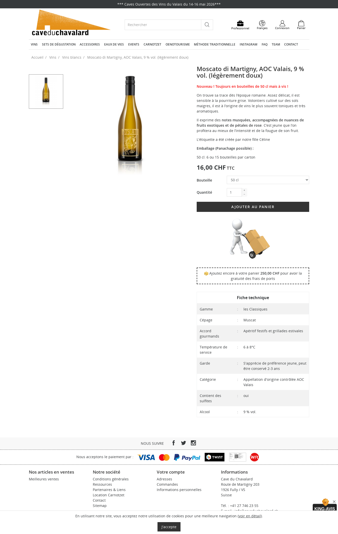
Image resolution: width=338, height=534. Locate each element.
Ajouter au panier (253, 206)
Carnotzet (152, 44)
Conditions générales (111, 479)
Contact (291, 44)
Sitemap (100, 505)
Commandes (167, 484)
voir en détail (250, 516)
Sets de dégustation (59, 44)
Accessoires (90, 44)
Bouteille (204, 180)
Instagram (248, 44)
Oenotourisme (178, 44)
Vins (34, 44)
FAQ (264, 44)
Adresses (164, 479)
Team (276, 44)
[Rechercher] (163, 24)
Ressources (102, 484)
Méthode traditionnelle (214, 44)
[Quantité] (234, 192)
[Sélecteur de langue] (262, 25)
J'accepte (169, 526)
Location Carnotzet (108, 495)
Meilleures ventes (44, 479)
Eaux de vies (114, 44)
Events (133, 44)
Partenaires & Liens (109, 489)
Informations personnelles (179, 489)
